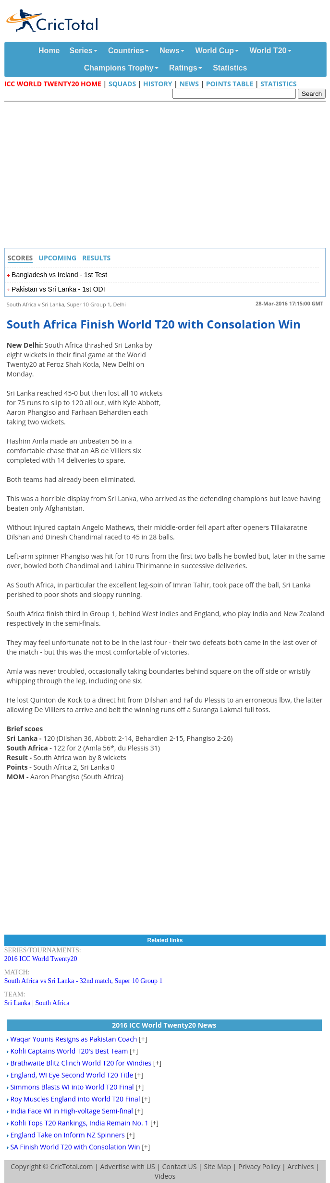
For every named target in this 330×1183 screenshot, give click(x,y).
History (157, 83)
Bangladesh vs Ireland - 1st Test (59, 275)
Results (96, 257)
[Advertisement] (167, 176)
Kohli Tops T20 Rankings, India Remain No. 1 (79, 1122)
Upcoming (57, 257)
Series (81, 51)
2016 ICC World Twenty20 (40, 958)
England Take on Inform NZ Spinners (67, 1134)
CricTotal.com (71, 1166)
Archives (300, 1166)
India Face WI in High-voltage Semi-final (71, 1110)
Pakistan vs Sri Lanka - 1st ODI (58, 289)
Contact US (179, 1166)
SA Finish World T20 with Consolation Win (75, 1146)
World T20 (267, 51)
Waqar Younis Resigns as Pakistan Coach (73, 1038)
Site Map (217, 1166)
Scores (20, 257)
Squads (122, 83)
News (169, 51)
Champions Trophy (119, 68)
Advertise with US (127, 1166)
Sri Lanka (17, 1003)
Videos (165, 1176)
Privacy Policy (259, 1166)
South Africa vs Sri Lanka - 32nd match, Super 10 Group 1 (83, 980)
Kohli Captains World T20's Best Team (69, 1050)
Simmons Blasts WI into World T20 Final (72, 1086)
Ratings (183, 68)
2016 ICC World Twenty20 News (164, 1025)
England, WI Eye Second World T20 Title (71, 1074)
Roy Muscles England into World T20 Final (75, 1098)
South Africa (52, 1003)
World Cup (214, 51)
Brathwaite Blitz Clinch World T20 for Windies (80, 1062)
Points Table (229, 83)
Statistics (230, 68)
